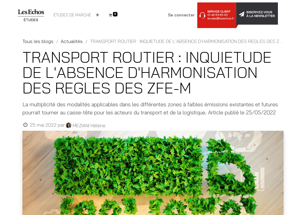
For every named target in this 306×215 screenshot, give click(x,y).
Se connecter (181, 15)
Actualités (72, 41)
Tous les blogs (37, 41)
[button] (97, 15)
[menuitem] (72, 15)
